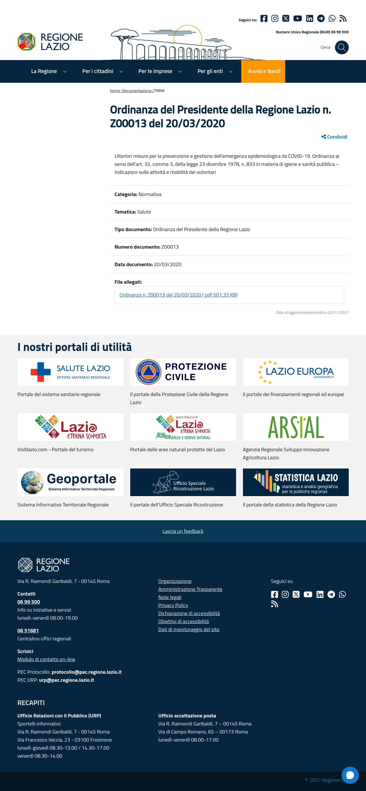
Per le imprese (155, 71)
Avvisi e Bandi (264, 71)
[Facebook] (263, 18)
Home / (116, 90)
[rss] (343, 18)
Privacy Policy (173, 605)
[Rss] (274, 604)
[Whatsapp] (332, 18)
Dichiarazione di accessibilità (189, 613)
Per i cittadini (97, 71)
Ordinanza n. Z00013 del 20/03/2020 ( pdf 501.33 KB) (179, 295)
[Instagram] (274, 18)
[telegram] (321, 18)
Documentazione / (138, 90)
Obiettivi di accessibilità (183, 621)
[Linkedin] (309, 18)
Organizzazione (175, 581)
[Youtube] (297, 18)
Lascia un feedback (182, 531)
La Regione (44, 71)
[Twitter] (285, 18)
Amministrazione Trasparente (190, 589)
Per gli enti (210, 71)
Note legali (170, 597)
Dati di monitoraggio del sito (188, 629)
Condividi (334, 137)
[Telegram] (331, 594)
